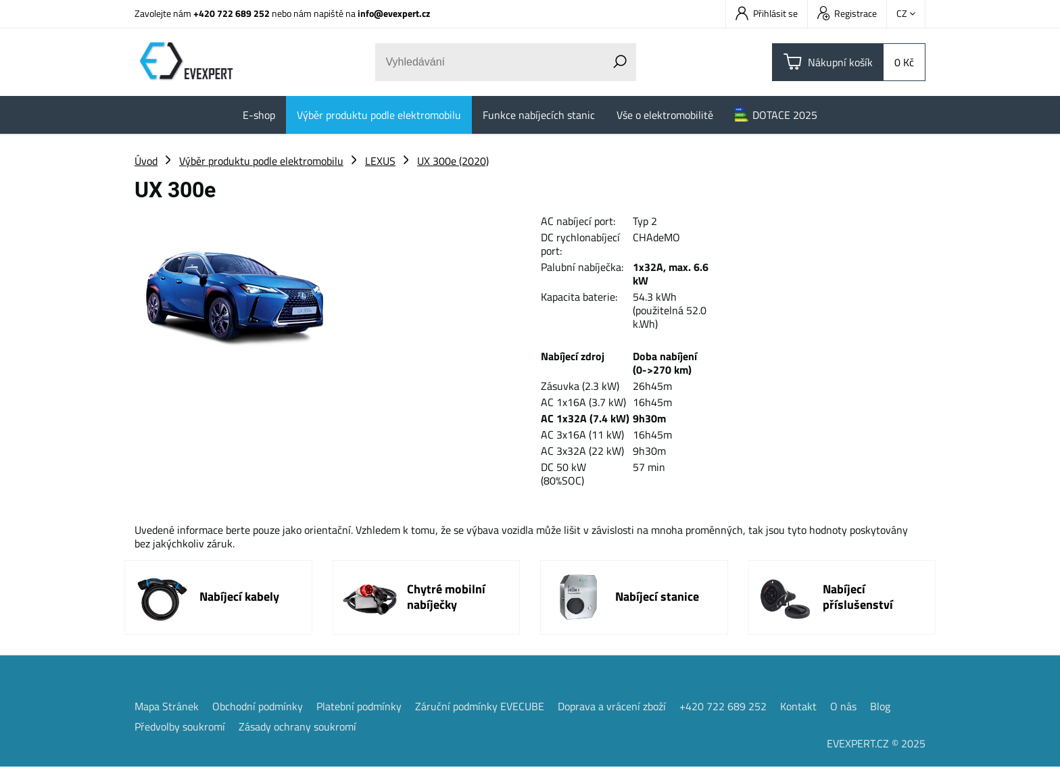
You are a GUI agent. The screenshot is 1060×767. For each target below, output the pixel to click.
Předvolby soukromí (180, 726)
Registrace (847, 13)
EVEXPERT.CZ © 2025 (876, 743)
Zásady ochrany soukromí (297, 726)
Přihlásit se (767, 13)
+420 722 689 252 (231, 13)
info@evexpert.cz (394, 13)
